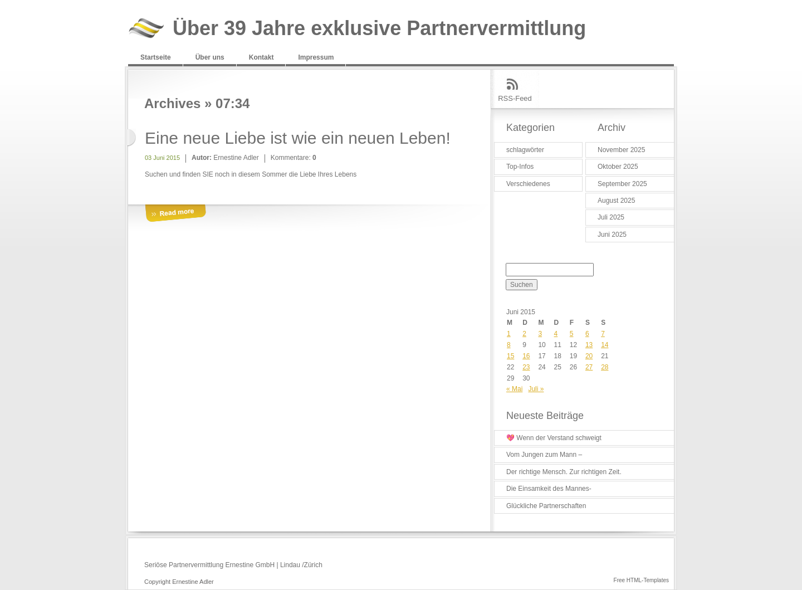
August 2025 (616, 200)
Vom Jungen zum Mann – (544, 455)
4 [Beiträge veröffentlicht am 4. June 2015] (556, 334)
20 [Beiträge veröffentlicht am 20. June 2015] (589, 356)
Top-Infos (520, 166)
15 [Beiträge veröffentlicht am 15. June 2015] (510, 356)
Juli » (536, 389)
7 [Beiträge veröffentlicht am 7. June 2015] (603, 334)
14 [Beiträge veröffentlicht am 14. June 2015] (604, 345)
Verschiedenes (528, 184)
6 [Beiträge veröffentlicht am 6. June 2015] (587, 334)
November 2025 (621, 150)
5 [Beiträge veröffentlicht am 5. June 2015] (572, 334)
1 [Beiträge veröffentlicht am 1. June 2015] (509, 334)
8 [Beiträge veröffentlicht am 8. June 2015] (509, 345)
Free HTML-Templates (641, 580)
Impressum (316, 57)
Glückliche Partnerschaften (546, 506)
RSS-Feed (515, 98)
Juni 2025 (612, 234)
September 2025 (622, 184)
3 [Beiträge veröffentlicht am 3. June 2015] (540, 334)
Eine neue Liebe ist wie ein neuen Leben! (298, 138)
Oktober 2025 (618, 166)
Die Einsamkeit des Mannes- (548, 489)
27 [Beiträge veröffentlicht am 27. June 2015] (589, 367)
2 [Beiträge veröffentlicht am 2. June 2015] (524, 334)
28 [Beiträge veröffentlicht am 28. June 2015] (604, 367)
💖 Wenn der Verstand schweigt (554, 438)
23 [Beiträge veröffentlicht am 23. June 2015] (526, 367)
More (175, 213)
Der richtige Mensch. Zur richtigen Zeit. (564, 472)
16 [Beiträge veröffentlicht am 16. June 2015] (526, 356)
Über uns (209, 57)
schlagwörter (525, 150)
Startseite (155, 57)
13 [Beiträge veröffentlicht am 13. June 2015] (589, 345)
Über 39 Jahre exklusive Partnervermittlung (379, 29)
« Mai (514, 389)
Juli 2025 (611, 217)
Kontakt (261, 57)
